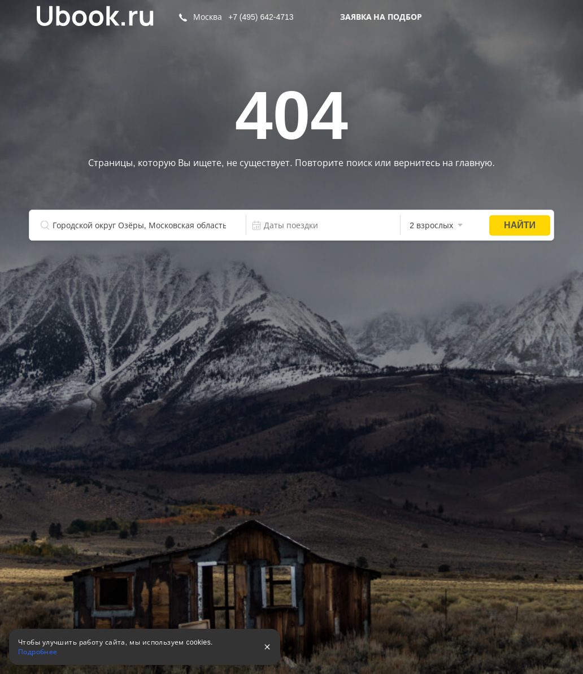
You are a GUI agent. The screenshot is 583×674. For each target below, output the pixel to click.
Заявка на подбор (381, 16)
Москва (207, 16)
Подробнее (38, 652)
